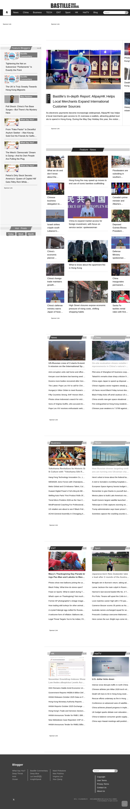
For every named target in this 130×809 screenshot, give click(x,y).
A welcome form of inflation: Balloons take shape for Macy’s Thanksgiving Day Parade (84, 614)
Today (11, 234)
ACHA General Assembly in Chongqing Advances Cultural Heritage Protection (81, 514)
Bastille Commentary (39, 771)
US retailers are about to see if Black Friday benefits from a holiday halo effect (81, 509)
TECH (49, 12)
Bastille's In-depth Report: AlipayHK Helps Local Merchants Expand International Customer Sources (84, 101)
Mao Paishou (58, 773)
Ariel (14, 776)
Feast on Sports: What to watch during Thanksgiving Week (73, 592)
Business (37, 12)
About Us (101, 791)
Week (20, 234)
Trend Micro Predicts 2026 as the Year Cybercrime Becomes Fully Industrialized (82, 500)
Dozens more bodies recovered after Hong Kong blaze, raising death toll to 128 (81, 381)
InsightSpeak (35, 779)
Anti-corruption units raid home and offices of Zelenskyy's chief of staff (78, 372)
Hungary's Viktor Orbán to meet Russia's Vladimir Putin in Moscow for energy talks (83, 390)
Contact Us (101, 787)
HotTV (86, 12)
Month (31, 234)
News (15, 12)
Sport (67, 12)
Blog (95, 12)
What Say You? (18, 771)
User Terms (102, 780)
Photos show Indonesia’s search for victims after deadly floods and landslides (81, 399)
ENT (58, 12)
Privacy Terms (103, 784)
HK (76, 12)
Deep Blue (34, 773)
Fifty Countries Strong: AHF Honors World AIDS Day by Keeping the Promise (80, 395)
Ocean (15, 779)
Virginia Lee (58, 776)
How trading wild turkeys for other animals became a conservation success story (82, 605)
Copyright (101, 777)
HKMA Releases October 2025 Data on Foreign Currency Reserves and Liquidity (82, 697)
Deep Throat (17, 773)
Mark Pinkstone (59, 771)
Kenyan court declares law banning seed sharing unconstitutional (75, 376)
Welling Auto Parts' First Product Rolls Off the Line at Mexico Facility (77, 495)
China (26, 12)
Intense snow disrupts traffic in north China (110, 685)
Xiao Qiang (57, 779)
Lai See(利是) (36, 776)
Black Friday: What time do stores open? (65, 587)
